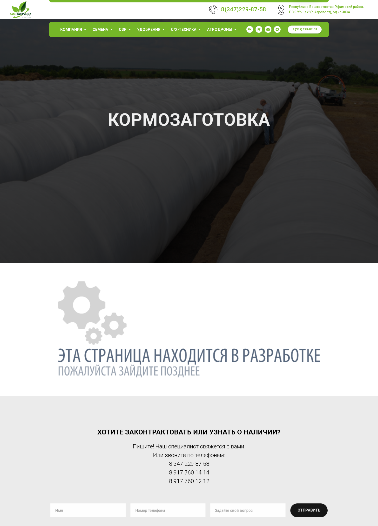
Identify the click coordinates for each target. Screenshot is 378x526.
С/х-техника (184, 29)
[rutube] (259, 29)
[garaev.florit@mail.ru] (268, 29)
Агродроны (220, 29)
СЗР (123, 29)
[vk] (249, 29)
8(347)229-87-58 (243, 9)
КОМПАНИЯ (71, 29)
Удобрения (149, 29)
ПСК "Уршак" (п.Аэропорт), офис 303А (319, 12)
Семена (101, 29)
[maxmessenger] (277, 29)
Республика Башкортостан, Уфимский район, (326, 7)
